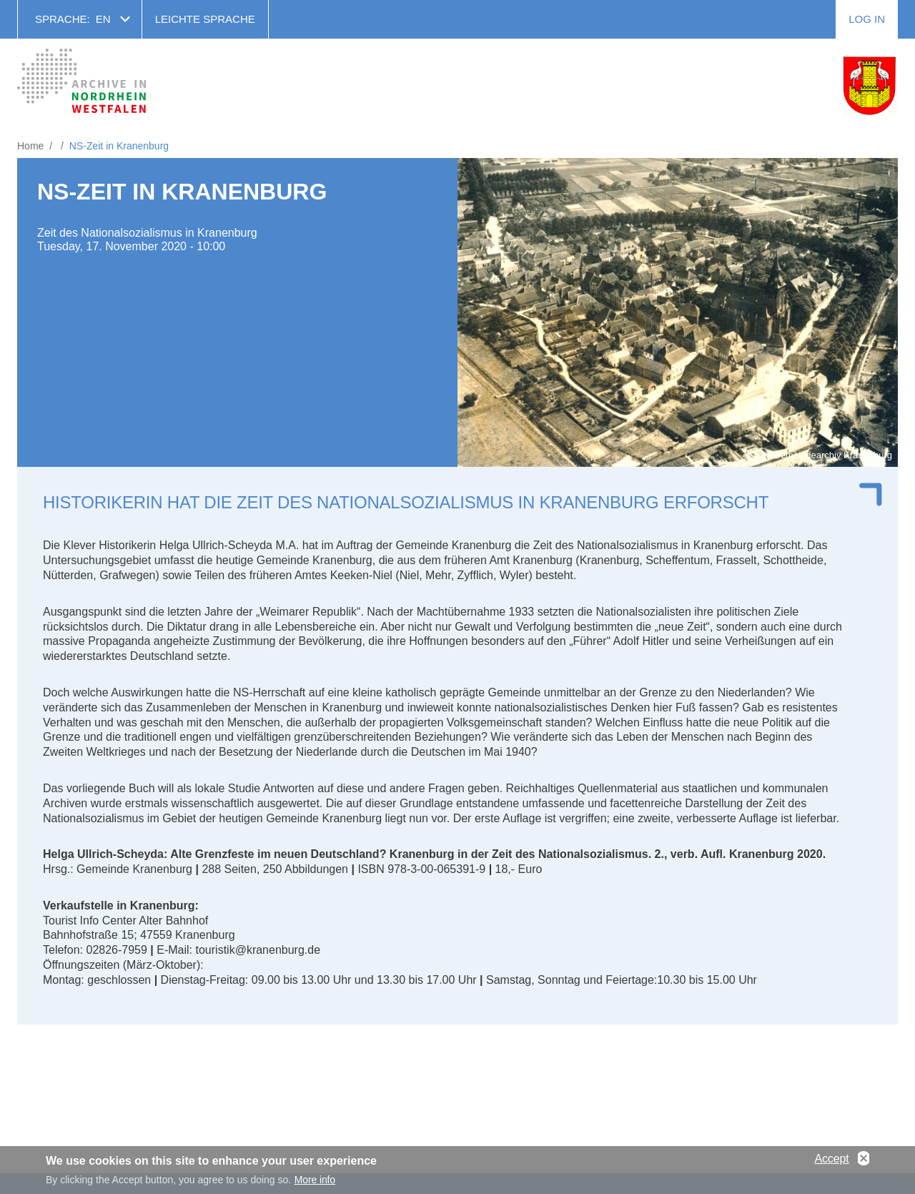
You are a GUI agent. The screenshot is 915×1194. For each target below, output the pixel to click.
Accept (831, 1161)
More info (315, 1183)
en (103, 19)
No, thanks (863, 1162)
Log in (867, 19)
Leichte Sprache (205, 19)
